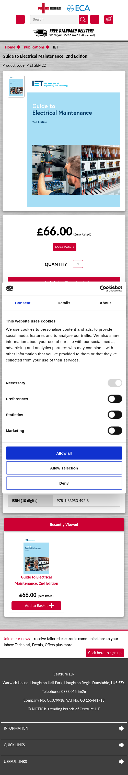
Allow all (64, 453)
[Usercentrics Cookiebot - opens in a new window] (99, 288)
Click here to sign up (105, 652)
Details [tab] (64, 303)
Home (10, 47)
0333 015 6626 (73, 691)
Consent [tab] (22, 303)
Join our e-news (17, 638)
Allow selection (64, 468)
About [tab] (105, 303)
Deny (64, 483)
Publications (34, 47)
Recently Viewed (64, 524)
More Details (64, 247)
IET (55, 47)
